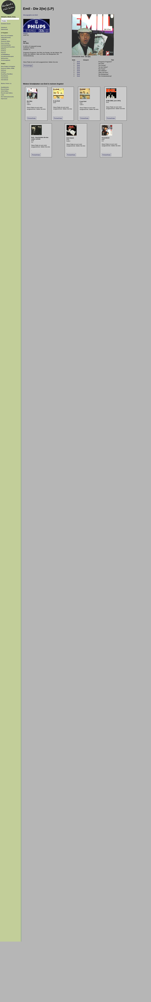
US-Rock (3, 50)
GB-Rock (3, 48)
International (4, 79)
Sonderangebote (5, 60)
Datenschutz (4, 29)
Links (2, 94)
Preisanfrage (28, 65)
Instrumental (4, 77)
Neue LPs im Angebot (7, 35)
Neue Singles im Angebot (8, 66)
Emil (78, 62)
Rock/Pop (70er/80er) (7, 74)
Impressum (4, 98)
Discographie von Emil (30, 15)
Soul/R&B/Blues (5, 54)
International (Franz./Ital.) (8, 47)
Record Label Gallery (7, 93)
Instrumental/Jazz (6, 45)
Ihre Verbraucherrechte (7, 96)
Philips (25, 33)
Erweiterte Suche (5, 23)
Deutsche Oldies (5, 41)
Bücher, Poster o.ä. (6, 83)
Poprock (3, 52)
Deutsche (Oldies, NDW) (7, 68)
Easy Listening (5, 43)
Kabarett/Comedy (6, 37)
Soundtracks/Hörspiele (7, 56)
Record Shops (5, 89)
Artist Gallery (4, 91)
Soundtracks (4, 76)
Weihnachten (4, 58)
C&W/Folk (4, 39)
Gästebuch (4, 27)
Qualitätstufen (5, 87)
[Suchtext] (10, 19)
